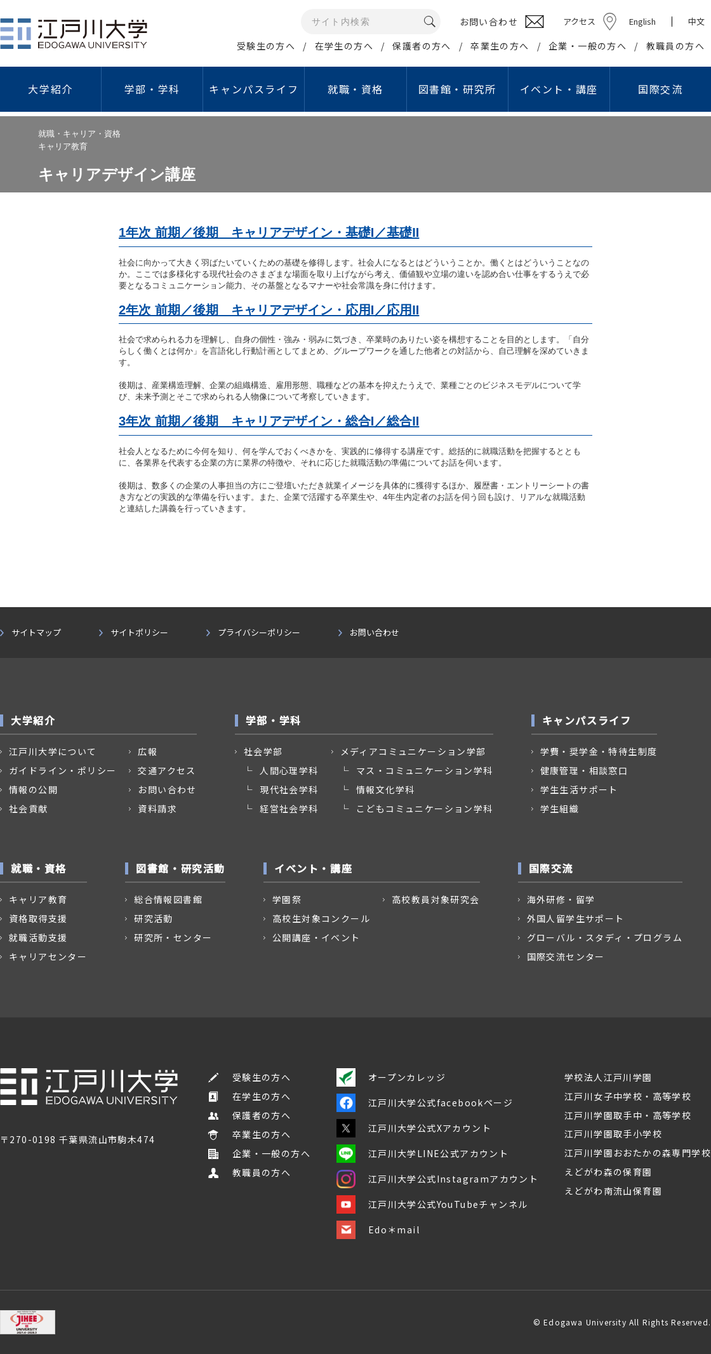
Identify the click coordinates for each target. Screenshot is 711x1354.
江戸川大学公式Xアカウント (413, 1128)
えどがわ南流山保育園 (613, 1190)
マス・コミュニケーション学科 (424, 770)
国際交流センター (566, 956)
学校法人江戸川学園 (608, 1077)
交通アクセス (167, 770)
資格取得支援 (38, 918)
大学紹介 (50, 89)
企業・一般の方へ (587, 45)
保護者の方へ (421, 45)
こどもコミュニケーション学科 (424, 808)
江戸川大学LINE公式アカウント (422, 1153)
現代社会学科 (289, 789)
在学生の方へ (344, 45)
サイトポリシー (139, 632)
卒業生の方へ (499, 45)
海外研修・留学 (561, 899)
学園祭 (287, 899)
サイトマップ (36, 632)
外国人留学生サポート (576, 918)
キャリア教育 (38, 899)
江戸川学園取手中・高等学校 (627, 1115)
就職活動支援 (38, 937)
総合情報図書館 (168, 899)
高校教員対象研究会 (436, 899)
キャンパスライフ (253, 89)
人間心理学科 (289, 770)
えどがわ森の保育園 (608, 1171)
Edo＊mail (378, 1229)
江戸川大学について (53, 751)
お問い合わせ (374, 632)
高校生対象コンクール (321, 918)
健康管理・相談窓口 (584, 770)
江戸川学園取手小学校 (613, 1133)
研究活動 (153, 918)
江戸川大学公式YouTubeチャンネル (432, 1204)
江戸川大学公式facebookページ (424, 1102)
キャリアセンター (48, 956)
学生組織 (560, 808)
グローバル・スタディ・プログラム (604, 937)
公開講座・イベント (316, 937)
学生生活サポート (579, 789)
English (642, 21)
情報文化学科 (385, 789)
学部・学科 (152, 89)
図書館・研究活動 (180, 868)
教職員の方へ (675, 45)
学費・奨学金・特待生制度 (599, 751)
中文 (696, 21)
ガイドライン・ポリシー (62, 770)
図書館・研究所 (457, 89)
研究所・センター (173, 937)
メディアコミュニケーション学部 (413, 751)
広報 (147, 751)
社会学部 (263, 751)
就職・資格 (355, 89)
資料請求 (157, 808)
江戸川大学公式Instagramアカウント (437, 1178)
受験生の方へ (266, 45)
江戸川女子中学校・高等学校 (627, 1096)
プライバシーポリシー (259, 632)
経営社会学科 (289, 808)
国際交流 (660, 89)
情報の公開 (33, 789)
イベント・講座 (559, 89)
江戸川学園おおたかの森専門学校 (637, 1152)
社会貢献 (28, 808)
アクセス (579, 21)
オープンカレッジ (391, 1077)
